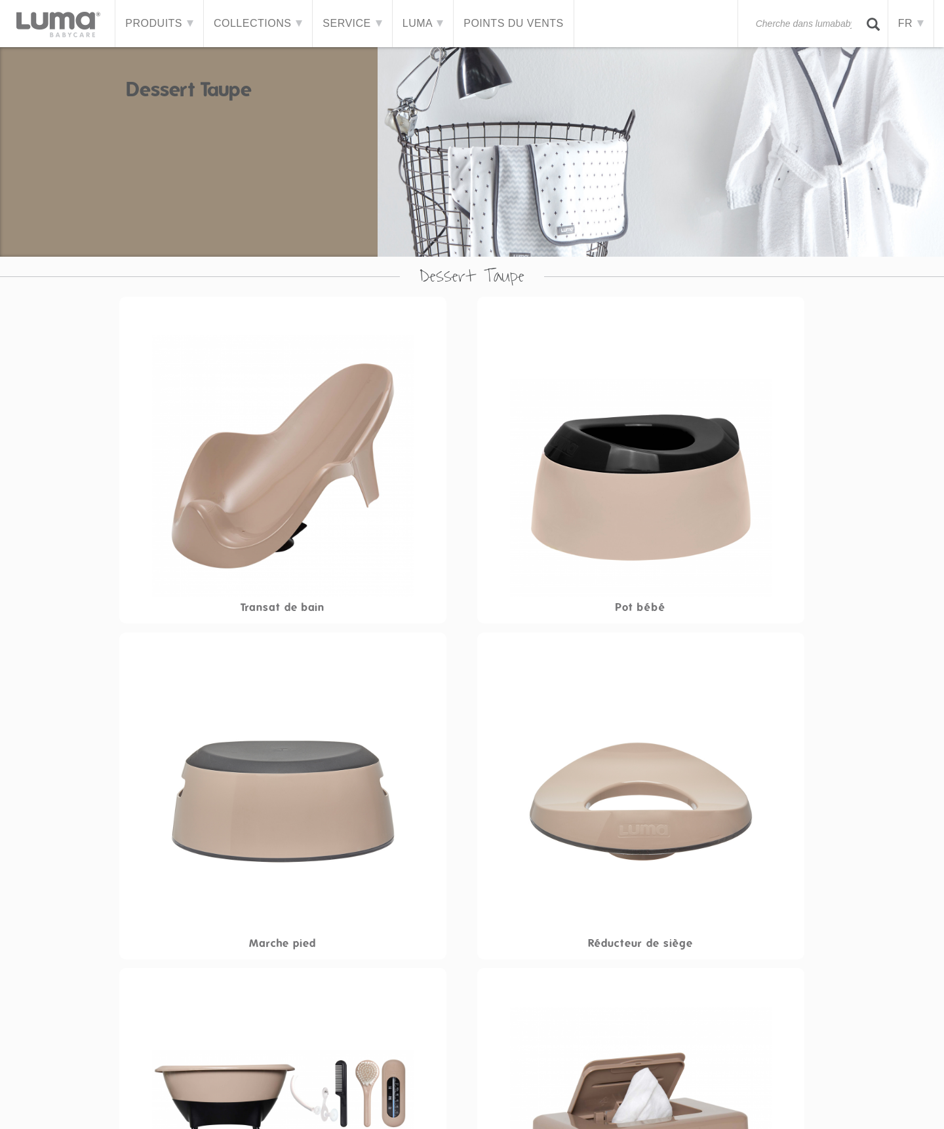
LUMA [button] (423, 23)
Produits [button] (160, 23)
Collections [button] (258, 23)
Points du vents (514, 23)
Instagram (923, 1105)
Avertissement (372, 1105)
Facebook (845, 1105)
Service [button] (352, 23)
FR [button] (911, 23)
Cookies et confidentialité (478, 1105)
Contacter (301, 1105)
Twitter (871, 1105)
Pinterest (897, 1105)
